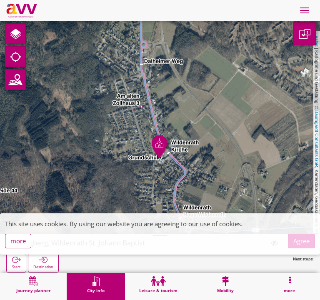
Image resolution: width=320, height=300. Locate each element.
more (18, 241)
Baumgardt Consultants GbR (316, 138)
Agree (301, 241)
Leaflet (316, 40)
